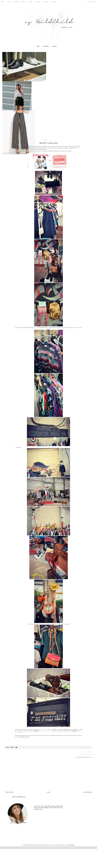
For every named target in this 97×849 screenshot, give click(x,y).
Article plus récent (10, 792)
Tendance (47, 807)
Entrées (61, 806)
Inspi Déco (59, 807)
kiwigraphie (36, 730)
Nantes (23, 1)
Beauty (43, 807)
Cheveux (41, 809)
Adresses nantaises (55, 806)
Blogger (72, 845)
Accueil (48, 792)
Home (2, 1)
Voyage (30, 1)
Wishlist (50, 807)
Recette (38, 806)
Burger (38, 809)
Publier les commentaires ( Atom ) (19, 796)
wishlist (46, 1)
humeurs (54, 807)
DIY (62, 807)
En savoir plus (72, 847)
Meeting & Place (37, 807)
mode (9, 1)
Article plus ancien (87, 792)
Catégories (46, 46)
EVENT (35, 809)
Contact (54, 1)
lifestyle (38, 1)
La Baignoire (74, 730)
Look (35, 806)
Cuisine (16, 1)
